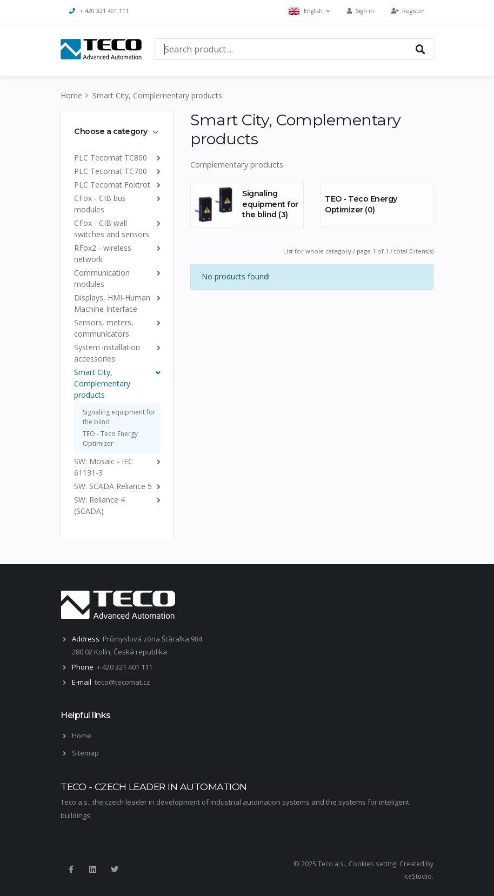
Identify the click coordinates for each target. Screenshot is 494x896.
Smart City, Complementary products (157, 95)
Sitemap (85, 753)
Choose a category (111, 131)
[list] (156, 157)
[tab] (117, 131)
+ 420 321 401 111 (99, 11)
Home (71, 95)
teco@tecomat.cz (122, 682)
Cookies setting (372, 863)
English (309, 11)
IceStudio (417, 876)
